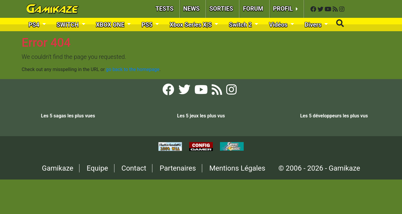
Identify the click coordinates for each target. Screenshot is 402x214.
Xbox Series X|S (191, 24)
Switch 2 (241, 24)
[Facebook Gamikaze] (314, 9)
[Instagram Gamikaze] (341, 9)
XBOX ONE (111, 24)
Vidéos (279, 24)
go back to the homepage (132, 69)
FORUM (253, 8)
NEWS (191, 8)
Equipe (97, 168)
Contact (134, 168)
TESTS (165, 8)
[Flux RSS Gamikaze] (336, 9)
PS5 (147, 24)
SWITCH (68, 24)
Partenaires (177, 168)
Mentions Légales (237, 168)
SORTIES (221, 8)
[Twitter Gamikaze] (321, 9)
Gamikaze (57, 168)
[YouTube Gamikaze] (329, 9)
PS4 (34, 24)
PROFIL (283, 8)
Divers (314, 24)
